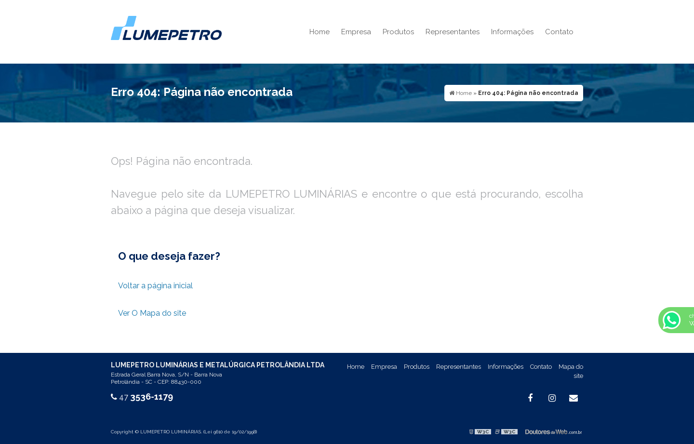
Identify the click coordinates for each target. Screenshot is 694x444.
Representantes (453, 31)
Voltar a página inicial (155, 285)
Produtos (398, 31)
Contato (559, 31)
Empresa (356, 31)
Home (319, 31)
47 (142, 397)
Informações (512, 31)
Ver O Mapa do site (152, 313)
